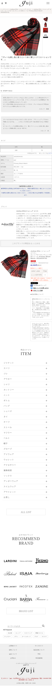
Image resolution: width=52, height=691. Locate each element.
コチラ (50, 153)
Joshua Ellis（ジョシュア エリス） (21, 9)
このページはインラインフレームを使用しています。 (26, 607)
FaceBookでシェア (39, 285)
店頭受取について (38, 294)
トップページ (4, 9)
